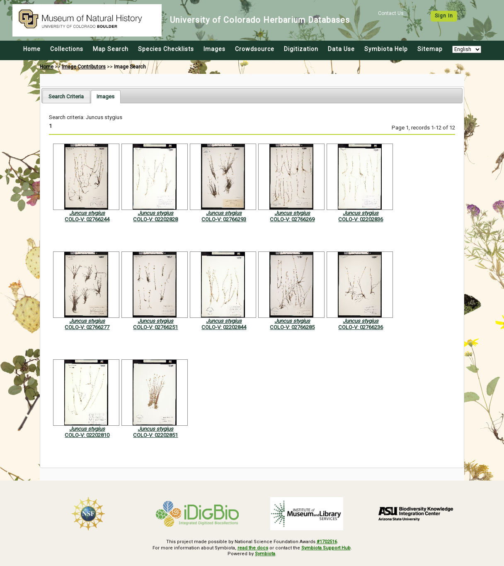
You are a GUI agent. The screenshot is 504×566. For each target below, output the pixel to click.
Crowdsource (254, 49)
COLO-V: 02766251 (155, 327)
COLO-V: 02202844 (223, 327)
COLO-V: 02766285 (292, 327)
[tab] (66, 96)
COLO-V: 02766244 (87, 219)
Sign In (444, 16)
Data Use (341, 49)
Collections (66, 49)
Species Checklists (166, 49)
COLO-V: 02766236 (360, 327)
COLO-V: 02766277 (87, 327)
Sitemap (430, 49)
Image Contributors (84, 67)
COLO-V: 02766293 (223, 219)
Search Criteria (66, 96)
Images (214, 49)
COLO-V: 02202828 (155, 219)
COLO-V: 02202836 (360, 219)
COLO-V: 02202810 (87, 435)
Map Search (110, 49)
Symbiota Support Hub (326, 548)
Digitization (301, 49)
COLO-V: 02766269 (292, 219)
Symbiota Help (386, 49)
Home (32, 49)
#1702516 (327, 541)
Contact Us (391, 13)
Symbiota (265, 553)
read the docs (252, 548)
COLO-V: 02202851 (155, 435)
